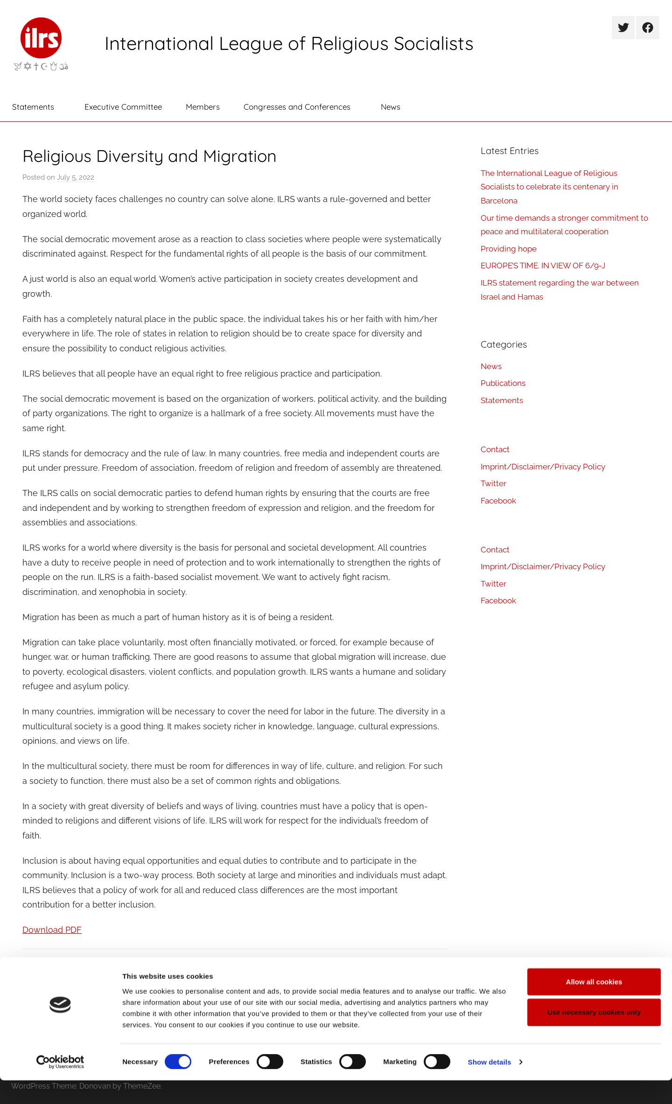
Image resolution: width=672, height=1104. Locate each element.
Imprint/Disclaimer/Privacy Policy (543, 466)
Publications (54, 963)
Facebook (498, 500)
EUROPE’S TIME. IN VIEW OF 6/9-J (543, 265)
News (390, 107)
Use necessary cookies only (594, 1036)
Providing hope (509, 248)
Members (203, 107)
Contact (495, 449)
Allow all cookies (594, 1005)
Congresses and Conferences (302, 107)
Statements (38, 107)
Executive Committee (123, 107)
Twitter (493, 483)
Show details (489, 1086)
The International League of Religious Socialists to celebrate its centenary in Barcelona (549, 187)
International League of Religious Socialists (289, 43)
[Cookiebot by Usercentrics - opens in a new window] (60, 1086)
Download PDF (52, 930)
